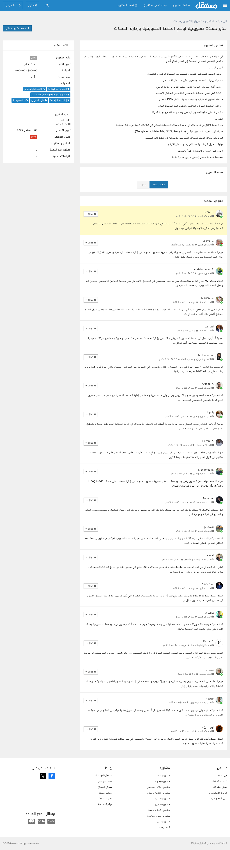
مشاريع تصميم (162, 798)
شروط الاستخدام (218, 792)
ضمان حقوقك (220, 787)
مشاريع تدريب (162, 821)
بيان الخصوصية (219, 798)
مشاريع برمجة (162, 781)
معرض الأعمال (104, 787)
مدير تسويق (205, 302)
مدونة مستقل (105, 798)
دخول (143, 184)
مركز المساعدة (105, 804)
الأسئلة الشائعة (219, 781)
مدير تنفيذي (62, 124)
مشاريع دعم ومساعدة (158, 815)
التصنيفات (164, 827)
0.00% (33, 137)
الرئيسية (222, 21)
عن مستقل (222, 775)
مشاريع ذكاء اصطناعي (158, 787)
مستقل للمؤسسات (103, 775)
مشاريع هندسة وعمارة (158, 792)
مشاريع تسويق (162, 804)
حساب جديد (159, 184)
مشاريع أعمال (163, 775)
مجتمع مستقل (105, 792)
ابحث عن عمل (105, 781)
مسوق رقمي (204, 216)
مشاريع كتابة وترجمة (159, 810)
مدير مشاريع (205, 331)
